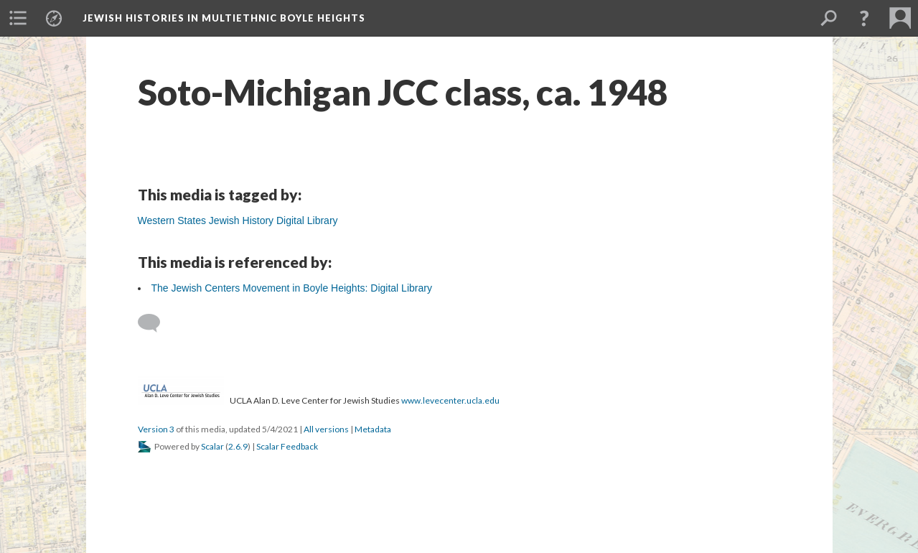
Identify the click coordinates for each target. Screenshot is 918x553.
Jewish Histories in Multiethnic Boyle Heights (224, 18)
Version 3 (156, 429)
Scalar (212, 446)
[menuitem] (18, 18)
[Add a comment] (155, 323)
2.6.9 (238, 446)
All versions (326, 429)
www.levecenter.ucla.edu (450, 400)
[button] (864, 18)
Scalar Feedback (287, 446)
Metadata (373, 429)
